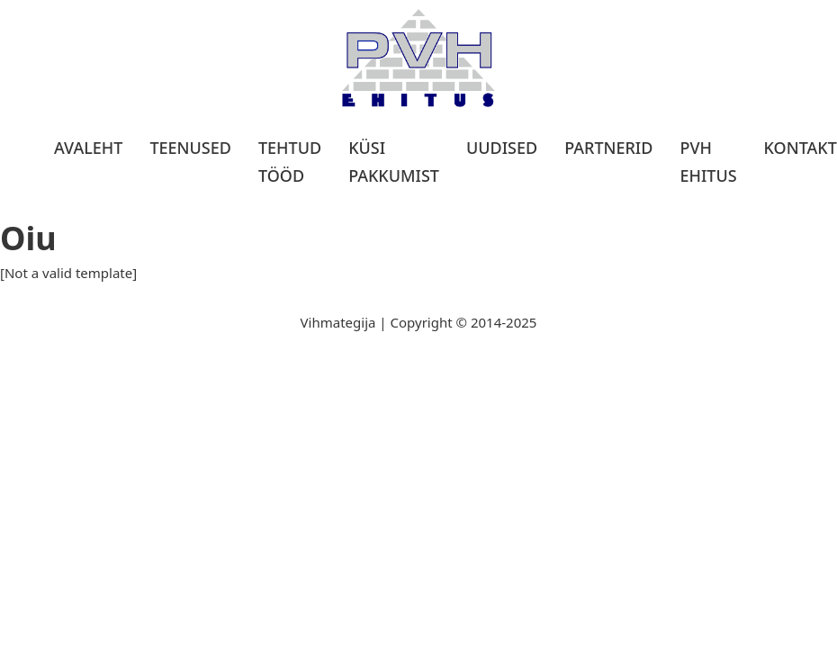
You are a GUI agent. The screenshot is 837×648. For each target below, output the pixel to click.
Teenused (190, 147)
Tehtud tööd (289, 161)
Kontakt (800, 147)
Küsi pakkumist (393, 161)
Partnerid (608, 147)
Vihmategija (338, 322)
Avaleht (88, 147)
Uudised (501, 147)
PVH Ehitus (708, 161)
